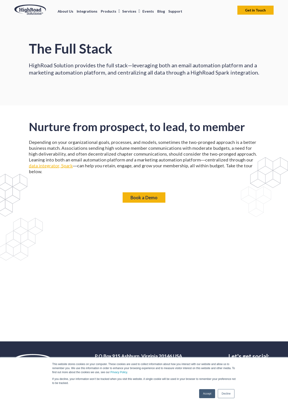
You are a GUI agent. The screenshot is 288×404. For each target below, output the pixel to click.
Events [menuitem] (148, 11)
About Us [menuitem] (65, 11)
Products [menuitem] (108, 11)
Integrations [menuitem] (87, 11)
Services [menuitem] (129, 11)
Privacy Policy (118, 372)
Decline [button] (226, 393)
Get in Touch (255, 10)
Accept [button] (207, 393)
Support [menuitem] (175, 11)
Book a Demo (144, 197)
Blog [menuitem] (161, 11)
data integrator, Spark (51, 165)
